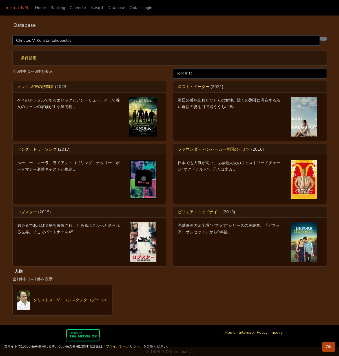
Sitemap (246, 332)
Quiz (134, 7)
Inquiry (277, 332)
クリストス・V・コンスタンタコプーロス (62, 300)
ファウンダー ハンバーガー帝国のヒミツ (214, 149)
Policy (262, 332)
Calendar (78, 7)
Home (40, 7)
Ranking (57, 7)
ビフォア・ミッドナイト (199, 212)
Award (97, 7)
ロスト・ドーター (193, 86)
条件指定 (29, 58)
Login (147, 7)
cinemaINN (15, 7)
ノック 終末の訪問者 (35, 86)
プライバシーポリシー (123, 346)
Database (116, 7)
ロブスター (27, 212)
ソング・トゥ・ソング (37, 149)
